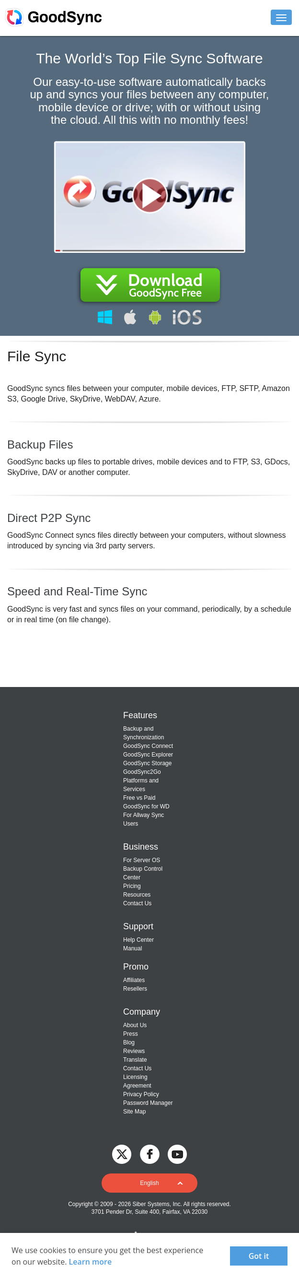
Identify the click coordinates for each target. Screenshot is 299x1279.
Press (130, 1033)
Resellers (135, 988)
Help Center (138, 939)
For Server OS (141, 860)
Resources (136, 894)
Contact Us (137, 903)
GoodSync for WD (146, 806)
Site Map (134, 1111)
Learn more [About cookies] (90, 1261)
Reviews (134, 1051)
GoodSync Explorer (148, 754)
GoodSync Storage (147, 763)
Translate (135, 1059)
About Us (135, 1025)
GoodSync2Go (142, 772)
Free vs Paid (139, 797)
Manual (132, 948)
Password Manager (147, 1103)
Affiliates (134, 980)
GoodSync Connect (148, 746)
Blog (129, 1042)
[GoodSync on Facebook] (150, 1153)
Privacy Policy (141, 1094)
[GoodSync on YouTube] (177, 1153)
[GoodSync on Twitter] (121, 1153)
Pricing (132, 886)
